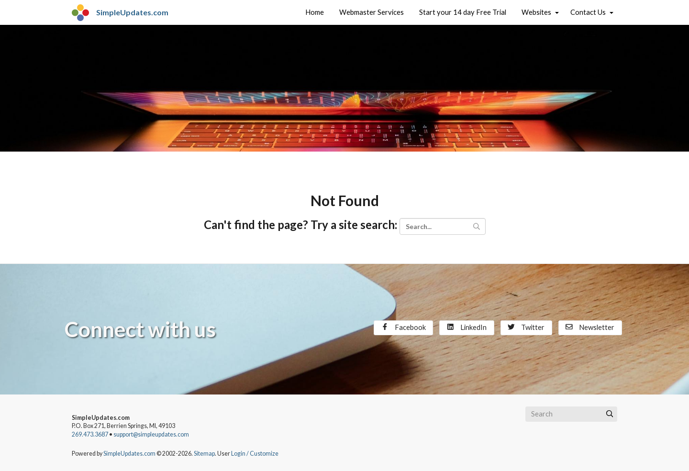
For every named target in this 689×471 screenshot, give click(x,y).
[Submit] (609, 414)
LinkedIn (467, 327)
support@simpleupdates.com (151, 434)
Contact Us (588, 12)
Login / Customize (254, 453)
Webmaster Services (371, 12)
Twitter (526, 327)
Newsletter (590, 327)
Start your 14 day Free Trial (462, 12)
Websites (536, 12)
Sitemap (204, 453)
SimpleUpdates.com (129, 453)
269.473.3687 (90, 434)
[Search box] (571, 414)
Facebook (403, 327)
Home (314, 12)
